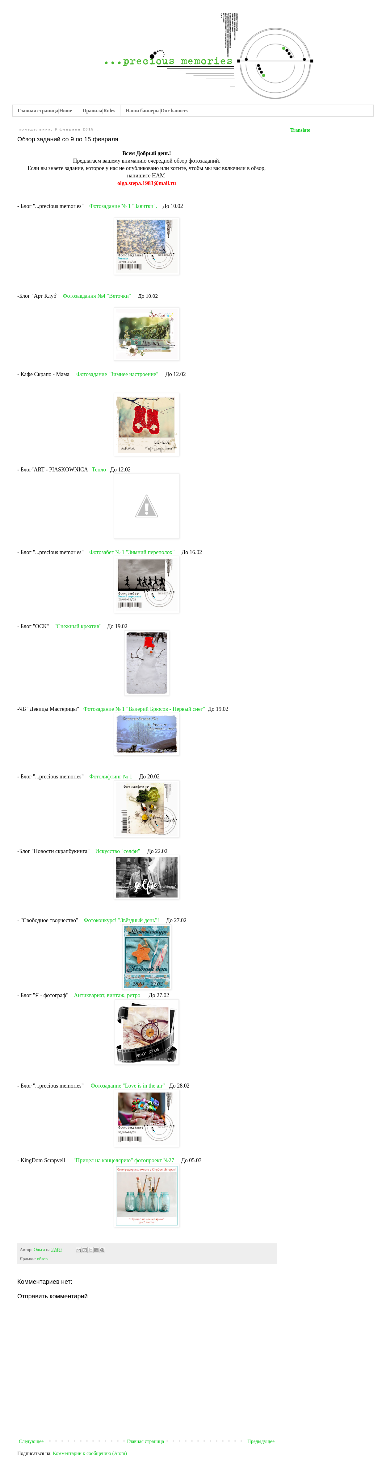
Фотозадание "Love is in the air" (128, 1086)
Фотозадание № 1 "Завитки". (123, 206)
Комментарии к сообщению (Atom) (90, 1453)
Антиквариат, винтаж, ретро (108, 995)
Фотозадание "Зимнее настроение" (117, 374)
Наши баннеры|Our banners (157, 110)
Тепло (99, 469)
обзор (42, 1258)
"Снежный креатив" (77, 626)
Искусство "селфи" (118, 851)
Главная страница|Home (45, 110)
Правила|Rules (98, 110)
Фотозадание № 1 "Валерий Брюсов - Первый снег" (144, 709)
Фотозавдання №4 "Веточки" (97, 296)
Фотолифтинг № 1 (110, 776)
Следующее (31, 1441)
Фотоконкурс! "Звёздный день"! (122, 920)
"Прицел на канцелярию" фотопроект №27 (124, 1160)
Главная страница (145, 1441)
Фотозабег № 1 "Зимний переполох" (131, 552)
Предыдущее (261, 1441)
